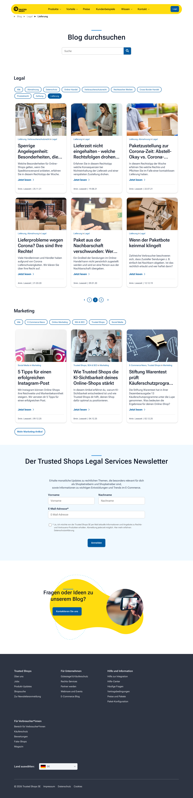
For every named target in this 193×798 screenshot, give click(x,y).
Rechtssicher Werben (123, 89)
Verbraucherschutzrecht (96, 89)
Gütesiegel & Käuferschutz (74, 676)
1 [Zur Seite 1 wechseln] (89, 299)
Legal (30, 16)
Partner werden (68, 686)
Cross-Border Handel (149, 89)
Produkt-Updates (23, 686)
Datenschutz (51, 89)
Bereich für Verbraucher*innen (29, 726)
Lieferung (43, 16)
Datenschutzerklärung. (64, 530)
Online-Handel (70, 89)
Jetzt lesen (24, 409)
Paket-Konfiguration (117, 701)
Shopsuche (20, 691)
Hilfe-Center (113, 681)
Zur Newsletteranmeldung (27, 696)
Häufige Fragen (115, 686)
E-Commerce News (36, 322)
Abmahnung (33, 89)
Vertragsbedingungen (118, 691)
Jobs (16, 681)
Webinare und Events (71, 691)
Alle (18, 322)
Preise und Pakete (116, 696)
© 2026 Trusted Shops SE (27, 786)
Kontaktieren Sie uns (67, 611)
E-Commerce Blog (70, 696)
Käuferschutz (21, 731)
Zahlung (39, 96)
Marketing (36, 365)
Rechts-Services (69, 681)
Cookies (78, 786)
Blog (19, 16)
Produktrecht (23, 96)
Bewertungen (21, 736)
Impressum (49, 786)
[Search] (93, 51)
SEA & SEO (80, 322)
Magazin (18, 746)
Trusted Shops (98, 322)
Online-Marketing (60, 322)
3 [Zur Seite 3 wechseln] (101, 299)
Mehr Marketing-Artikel (29, 431)
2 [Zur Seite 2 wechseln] (95, 299)
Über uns (18, 676)
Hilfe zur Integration (117, 676)
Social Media (117, 322)
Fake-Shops (20, 741)
